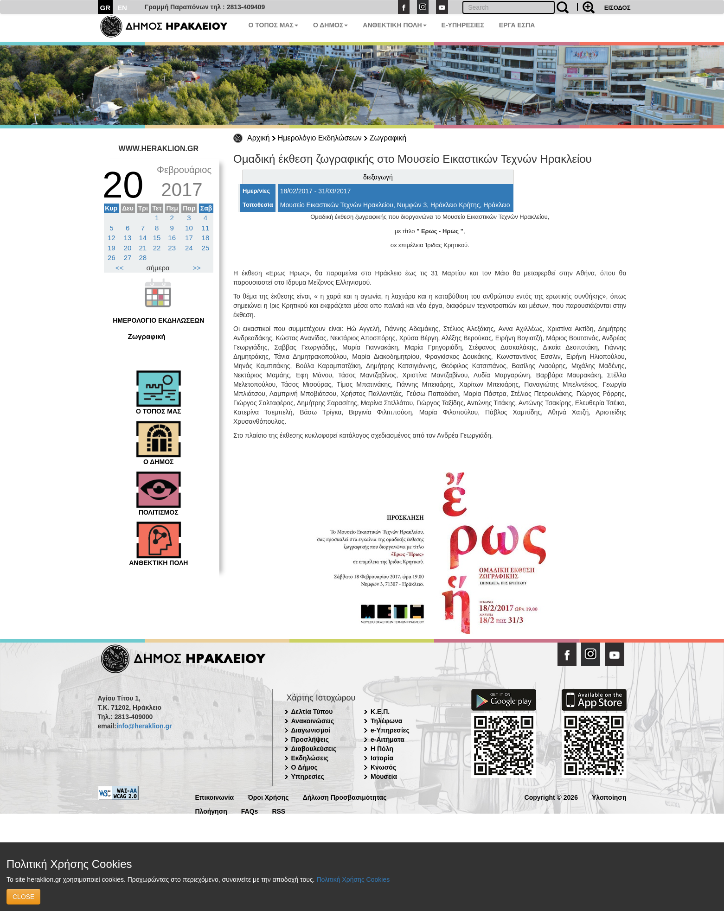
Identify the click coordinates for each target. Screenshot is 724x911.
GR (105, 8)
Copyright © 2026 (551, 797)
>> (196, 268)
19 (111, 248)
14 (143, 238)
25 (206, 248)
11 (206, 228)
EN (122, 8)
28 (143, 257)
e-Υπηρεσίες (390, 730)
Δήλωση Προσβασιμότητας (345, 797)
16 (172, 238)
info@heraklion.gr (144, 726)
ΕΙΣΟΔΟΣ (617, 7)
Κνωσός (383, 767)
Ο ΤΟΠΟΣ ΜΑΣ (273, 25)
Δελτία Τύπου (312, 711)
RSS (278, 811)
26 (111, 257)
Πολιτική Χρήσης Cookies (353, 879)
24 (189, 248)
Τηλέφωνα (386, 721)
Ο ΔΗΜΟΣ (330, 25)
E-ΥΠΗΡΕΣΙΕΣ (463, 25)
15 (157, 238)
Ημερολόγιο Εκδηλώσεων (320, 138)
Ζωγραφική (388, 138)
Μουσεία (384, 776)
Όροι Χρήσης (268, 797)
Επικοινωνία (214, 797)
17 (189, 238)
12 (111, 238)
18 (206, 238)
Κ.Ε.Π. (380, 711)
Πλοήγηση (211, 811)
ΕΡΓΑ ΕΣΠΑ (517, 25)
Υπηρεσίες (307, 776)
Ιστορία (382, 758)
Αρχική (258, 138)
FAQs (249, 811)
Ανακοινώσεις (312, 721)
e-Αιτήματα (387, 739)
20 (128, 248)
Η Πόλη (382, 748)
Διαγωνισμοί (310, 730)
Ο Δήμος (304, 767)
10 (189, 228)
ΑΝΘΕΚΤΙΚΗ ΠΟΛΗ (394, 25)
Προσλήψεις (310, 739)
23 (172, 248)
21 (143, 248)
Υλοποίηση (609, 797)
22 (157, 248)
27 (128, 257)
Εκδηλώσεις (310, 758)
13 (128, 238)
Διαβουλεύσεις (314, 748)
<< (119, 268)
